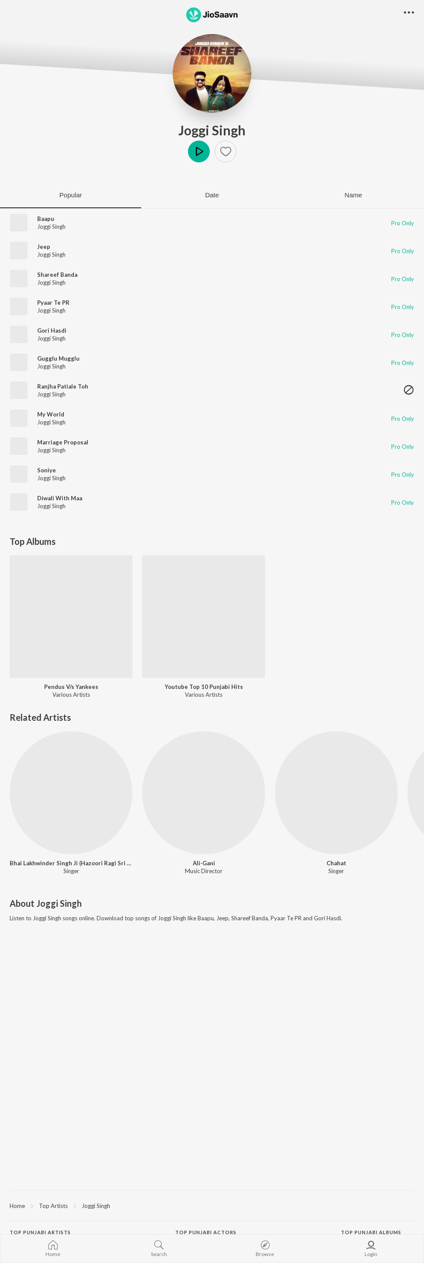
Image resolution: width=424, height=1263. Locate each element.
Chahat (336, 863)
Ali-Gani (204, 863)
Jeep (43, 246)
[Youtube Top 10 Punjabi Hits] (203, 616)
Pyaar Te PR (53, 302)
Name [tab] (353, 195)
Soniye (46, 470)
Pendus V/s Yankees (71, 686)
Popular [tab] (70, 195)
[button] (225, 151)
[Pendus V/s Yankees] (71, 616)
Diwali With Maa (59, 498)
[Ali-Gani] (203, 792)
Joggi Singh (212, 130)
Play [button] (199, 151)
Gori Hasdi (51, 330)
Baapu (45, 218)
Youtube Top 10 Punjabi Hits (204, 686)
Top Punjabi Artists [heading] (40, 1232)
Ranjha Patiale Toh (62, 386)
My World (50, 414)
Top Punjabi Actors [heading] (205, 1232)
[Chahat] (336, 792)
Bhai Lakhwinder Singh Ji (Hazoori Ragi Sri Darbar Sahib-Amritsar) (71, 863)
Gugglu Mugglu (58, 358)
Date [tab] (212, 195)
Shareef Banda (57, 274)
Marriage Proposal (62, 442)
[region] (212, 1205)
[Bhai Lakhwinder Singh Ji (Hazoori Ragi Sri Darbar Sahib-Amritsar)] (71, 792)
